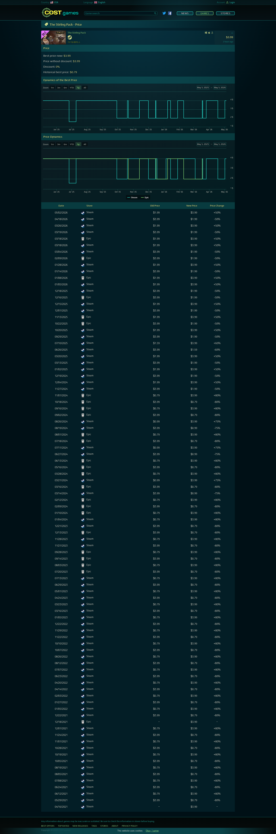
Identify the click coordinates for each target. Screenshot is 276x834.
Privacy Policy (129, 826)
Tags (94, 826)
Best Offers (47, 826)
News (185, 13)
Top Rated (63, 826)
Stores (225, 13)
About (115, 826)
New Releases (80, 826)
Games (204, 13)
